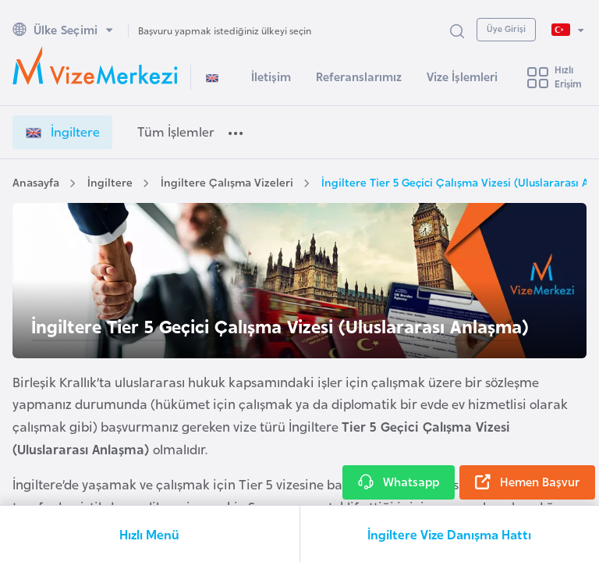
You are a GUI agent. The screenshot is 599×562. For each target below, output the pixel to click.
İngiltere (110, 181)
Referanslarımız (359, 76)
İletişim (271, 76)
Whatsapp (398, 482)
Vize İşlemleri (462, 76)
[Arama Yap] (457, 30)
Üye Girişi (506, 28)
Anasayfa (35, 181)
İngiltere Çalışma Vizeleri (227, 181)
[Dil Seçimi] (567, 29)
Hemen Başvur (527, 482)
